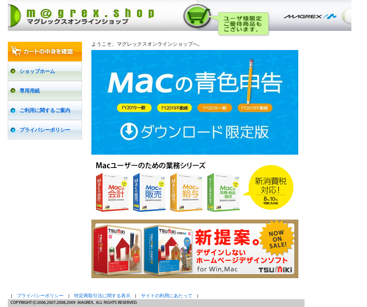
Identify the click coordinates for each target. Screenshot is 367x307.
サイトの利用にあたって (166, 295)
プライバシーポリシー (40, 295)
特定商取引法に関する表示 (102, 295)
